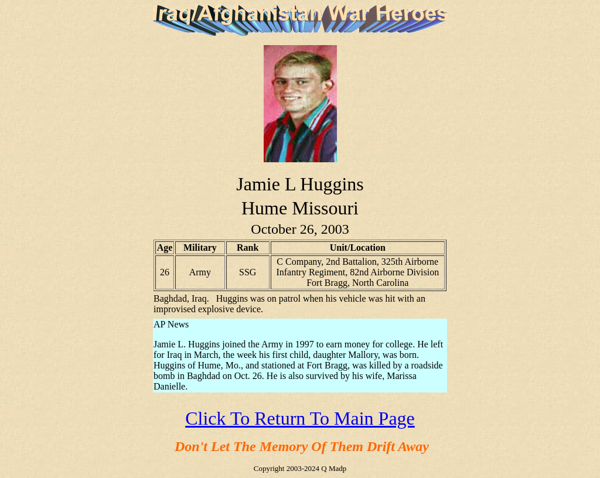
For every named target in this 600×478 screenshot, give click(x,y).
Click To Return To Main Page (300, 418)
